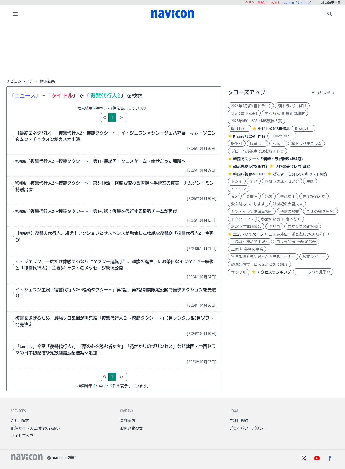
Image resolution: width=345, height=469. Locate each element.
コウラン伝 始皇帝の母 (296, 242)
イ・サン (238, 189)
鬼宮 (235, 196)
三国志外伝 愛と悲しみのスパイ (297, 234)
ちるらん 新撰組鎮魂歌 (285, 113)
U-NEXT (236, 144)
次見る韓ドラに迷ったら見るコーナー (263, 257)
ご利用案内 (20, 421)
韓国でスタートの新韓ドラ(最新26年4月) (268, 159)
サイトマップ (22, 436)
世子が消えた (314, 196)
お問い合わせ (131, 428)
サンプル (238, 272)
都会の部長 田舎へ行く (281, 219)
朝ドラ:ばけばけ (292, 106)
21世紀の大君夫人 (287, 204)
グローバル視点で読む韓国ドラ (257, 151)
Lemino (257, 144)
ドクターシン (242, 219)
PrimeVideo (282, 136)
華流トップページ (248, 234)
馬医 (310, 181)
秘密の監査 (289, 211)
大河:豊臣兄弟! (244, 113)
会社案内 (127, 421)
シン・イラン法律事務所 (251, 211)
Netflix (239, 128)
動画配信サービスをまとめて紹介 (259, 264)
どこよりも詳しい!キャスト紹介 (300, 174)
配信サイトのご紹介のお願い (35, 428)
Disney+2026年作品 (249, 136)
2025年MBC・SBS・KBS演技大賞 (256, 121)
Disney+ (303, 128)
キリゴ (274, 227)
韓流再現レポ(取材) (250, 166)
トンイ (236, 181)
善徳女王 (287, 196)
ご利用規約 (238, 421)
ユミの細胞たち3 (320, 211)
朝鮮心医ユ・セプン (282, 181)
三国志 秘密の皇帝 (247, 249)
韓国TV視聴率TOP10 (249, 174)
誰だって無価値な (246, 227)
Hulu (278, 144)
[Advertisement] (172, 50)
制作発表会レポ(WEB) (292, 166)
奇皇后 (251, 196)
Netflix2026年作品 (274, 129)
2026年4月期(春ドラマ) (251, 106)
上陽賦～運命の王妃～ (250, 242)
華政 (253, 181)
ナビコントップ (19, 81)
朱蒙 (268, 196)
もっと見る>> (313, 272)
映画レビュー (314, 257)
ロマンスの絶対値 (303, 227)
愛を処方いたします (248, 204)
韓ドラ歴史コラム (306, 144)
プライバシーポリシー (248, 428)
